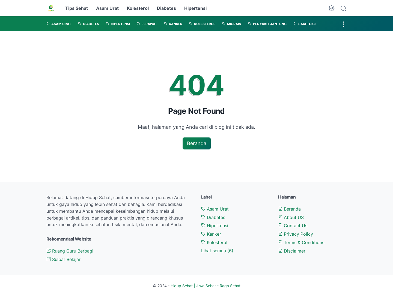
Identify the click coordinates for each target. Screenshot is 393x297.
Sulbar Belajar (63, 259)
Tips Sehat (76, 8)
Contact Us (292, 225)
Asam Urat (107, 8)
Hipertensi (195, 8)
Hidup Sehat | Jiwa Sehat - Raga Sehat (205, 285)
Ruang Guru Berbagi (69, 251)
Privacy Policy (295, 234)
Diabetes (166, 8)
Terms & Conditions (301, 242)
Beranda (196, 143)
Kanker (211, 234)
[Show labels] (217, 250)
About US (291, 217)
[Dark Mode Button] (331, 8)
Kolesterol (138, 8)
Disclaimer (291, 251)
